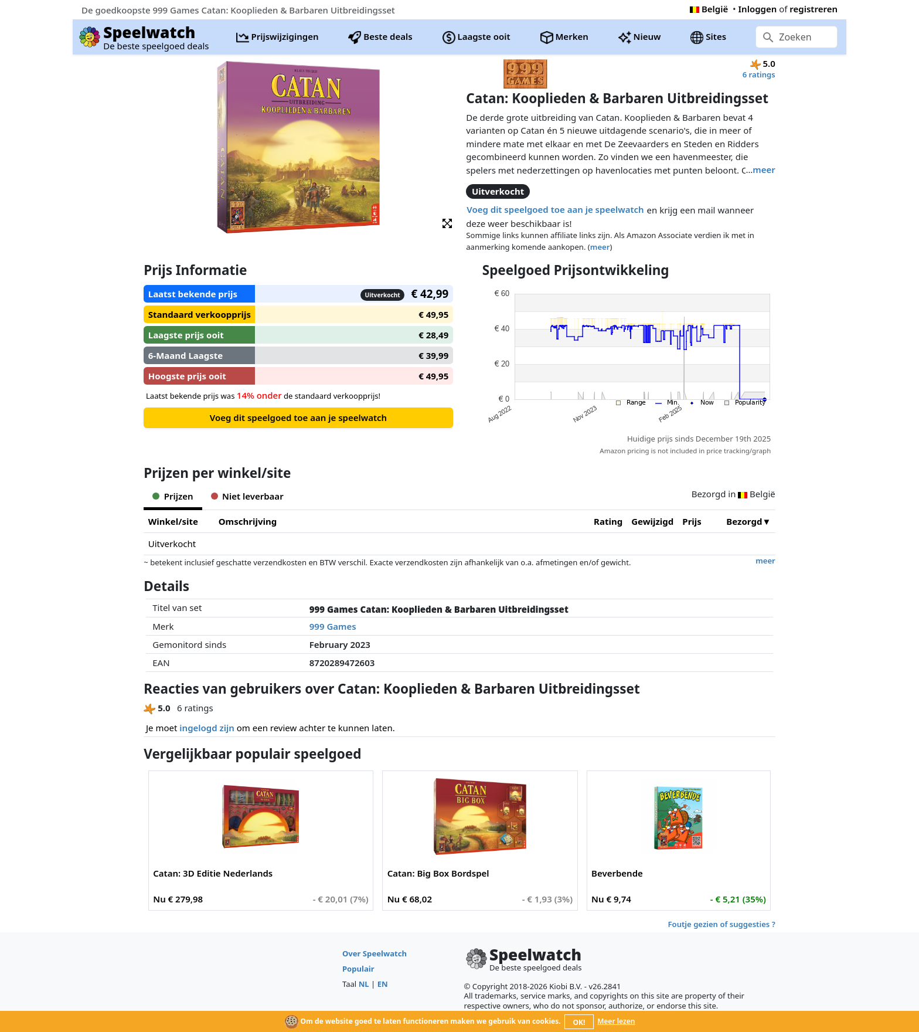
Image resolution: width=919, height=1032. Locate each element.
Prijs (692, 521)
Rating (608, 521)
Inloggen (757, 9)
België (709, 9)
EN (382, 984)
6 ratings (759, 74)
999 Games (332, 626)
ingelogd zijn (206, 728)
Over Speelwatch (374, 953)
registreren (813, 9)
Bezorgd (744, 521)
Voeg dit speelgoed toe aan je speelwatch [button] (555, 209)
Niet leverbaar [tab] (247, 496)
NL (364, 984)
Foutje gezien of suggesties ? (721, 924)
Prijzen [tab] (172, 496)
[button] (447, 222)
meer (764, 169)
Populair (358, 968)
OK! (579, 1022)
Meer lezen (616, 1021)
